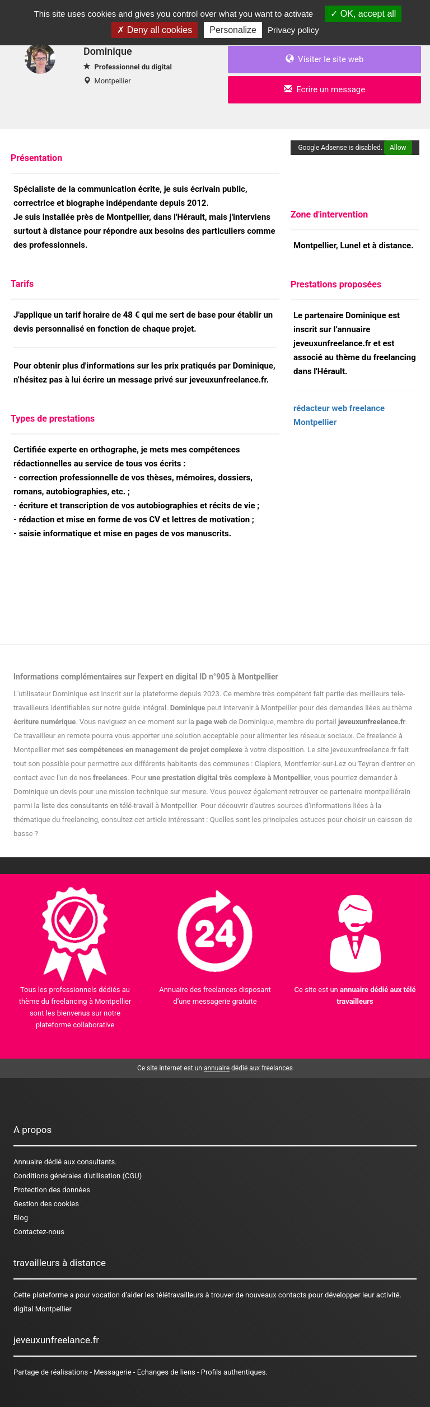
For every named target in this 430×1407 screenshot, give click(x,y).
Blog (20, 1218)
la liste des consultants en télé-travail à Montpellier (115, 805)
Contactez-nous (38, 1231)
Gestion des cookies (46, 1204)
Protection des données (51, 1190)
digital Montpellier (42, 1309)
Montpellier (112, 81)
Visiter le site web (325, 59)
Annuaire (27, 1162)
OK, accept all (363, 13)
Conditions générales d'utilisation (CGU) (77, 1176)
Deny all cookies (154, 30)
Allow (398, 148)
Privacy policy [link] (293, 30)
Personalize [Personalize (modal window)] (232, 30)
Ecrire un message (324, 89)
